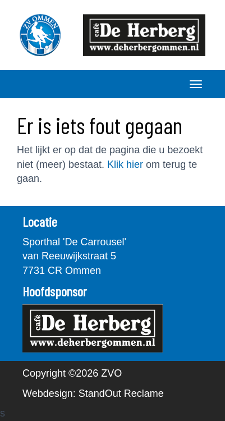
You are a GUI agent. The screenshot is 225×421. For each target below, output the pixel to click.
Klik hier (125, 164)
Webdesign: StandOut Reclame (93, 393)
